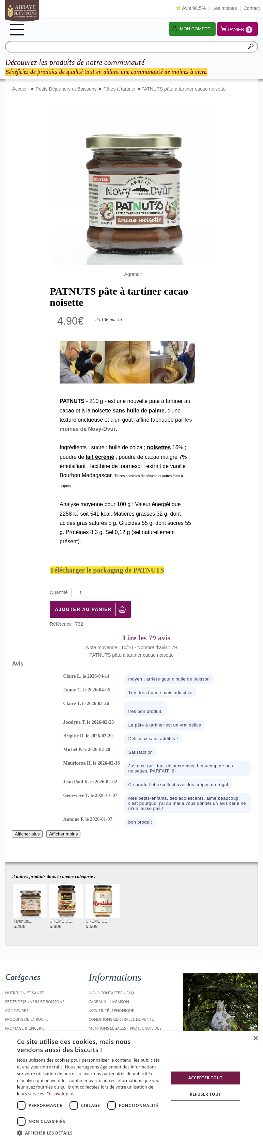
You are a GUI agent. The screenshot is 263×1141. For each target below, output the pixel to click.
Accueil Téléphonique (111, 1010)
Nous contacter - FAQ (111, 993)
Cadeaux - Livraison (109, 1001)
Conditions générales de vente (121, 1019)
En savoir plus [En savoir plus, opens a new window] (60, 1094)
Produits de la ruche (27, 1019)
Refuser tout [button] (205, 1094)
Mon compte (195, 28)
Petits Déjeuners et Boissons (34, 1001)
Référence (61, 624)
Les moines (225, 8)
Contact (252, 8)
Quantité (59, 592)
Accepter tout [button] (205, 1078)
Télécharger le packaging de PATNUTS (107, 570)
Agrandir (133, 274)
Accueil (19, 89)
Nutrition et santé (24, 993)
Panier (240, 29)
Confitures (16, 1010)
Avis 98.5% (191, 8)
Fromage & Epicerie (25, 1028)
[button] (90, 1132)
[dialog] (131, 1086)
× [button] (255, 1038)
